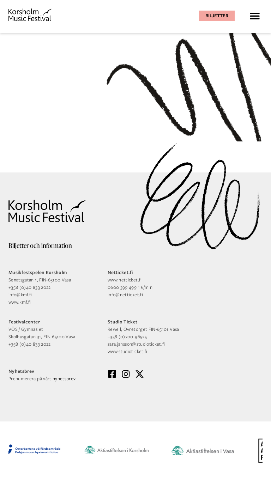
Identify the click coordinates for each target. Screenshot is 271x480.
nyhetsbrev (64, 378)
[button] (255, 16)
